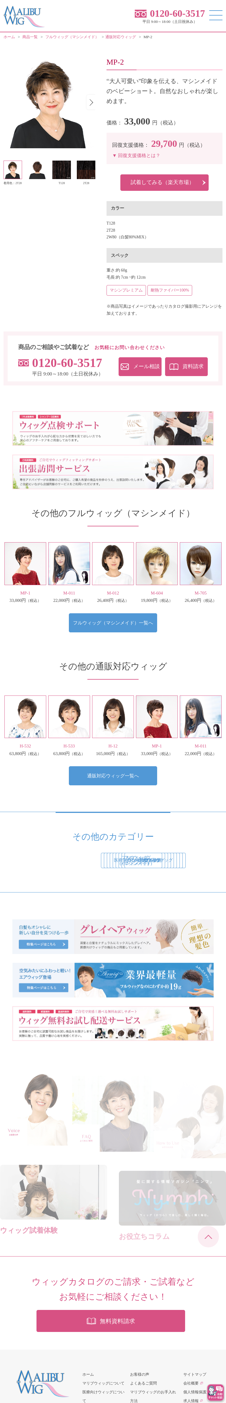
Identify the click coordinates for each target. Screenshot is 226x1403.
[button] (91, 102)
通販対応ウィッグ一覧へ (113, 776)
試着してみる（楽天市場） (162, 182)
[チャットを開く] (216, 1393)
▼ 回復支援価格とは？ (136, 155)
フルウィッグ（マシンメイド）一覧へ (113, 623)
